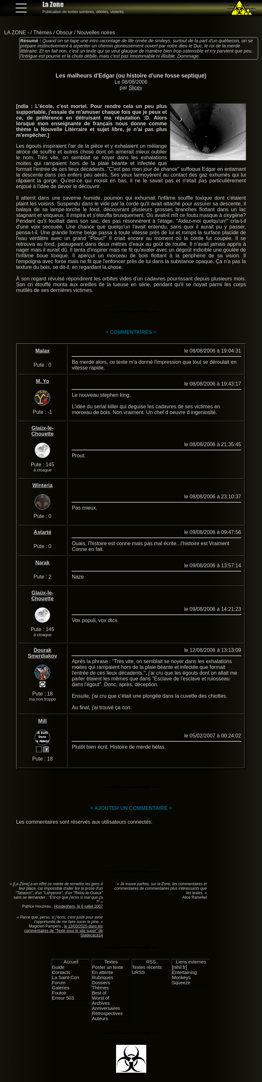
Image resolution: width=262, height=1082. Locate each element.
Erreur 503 (63, 998)
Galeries (60, 987)
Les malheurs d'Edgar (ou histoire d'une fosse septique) (131, 75)
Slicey (135, 87)
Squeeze (181, 982)
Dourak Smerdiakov (42, 653)
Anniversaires (106, 1008)
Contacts (61, 972)
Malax (42, 351)
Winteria (42, 485)
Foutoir (59, 992)
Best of (99, 992)
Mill (42, 721)
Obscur (64, 32)
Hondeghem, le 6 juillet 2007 (78, 906)
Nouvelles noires (96, 32)
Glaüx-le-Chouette (43, 431)
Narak (42, 562)
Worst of (100, 998)
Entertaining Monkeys (184, 975)
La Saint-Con (65, 977)
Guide (58, 967)
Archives (101, 1003)
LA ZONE (15, 32)
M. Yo (42, 381)
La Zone (53, 4)
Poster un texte (107, 967)
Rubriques (102, 977)
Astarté (42, 532)
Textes (111, 961)
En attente (102, 972)
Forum (59, 982)
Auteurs (100, 1018)
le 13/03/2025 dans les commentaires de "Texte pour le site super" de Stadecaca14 (63, 930)
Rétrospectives (107, 1013)
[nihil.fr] (179, 967)
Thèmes (42, 32)
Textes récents (147, 967)
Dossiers (101, 982)
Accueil (71, 961)
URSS (138, 972)
